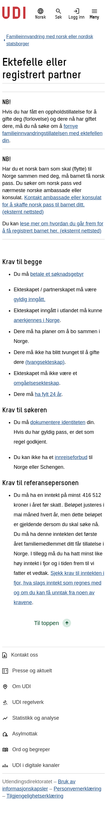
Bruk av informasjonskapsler (38, 785)
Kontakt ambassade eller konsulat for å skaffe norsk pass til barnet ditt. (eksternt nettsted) (51, 205)
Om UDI (21, 686)
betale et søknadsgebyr (57, 274)
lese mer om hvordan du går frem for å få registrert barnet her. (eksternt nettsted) (52, 227)
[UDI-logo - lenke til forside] (13, 16)
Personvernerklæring (77, 789)
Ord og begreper (31, 749)
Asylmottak (24, 734)
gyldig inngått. (29, 299)
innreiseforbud (71, 457)
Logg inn (76, 13)
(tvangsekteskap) (44, 362)
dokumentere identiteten (57, 422)
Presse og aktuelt (32, 670)
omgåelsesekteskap (36, 383)
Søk (58, 13)
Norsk (40, 13)
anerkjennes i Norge (37, 320)
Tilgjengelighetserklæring (35, 796)
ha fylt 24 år (48, 394)
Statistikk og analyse (35, 718)
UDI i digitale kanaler (36, 765)
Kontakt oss (24, 655)
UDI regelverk (28, 702)
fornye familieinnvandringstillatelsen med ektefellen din (52, 133)
